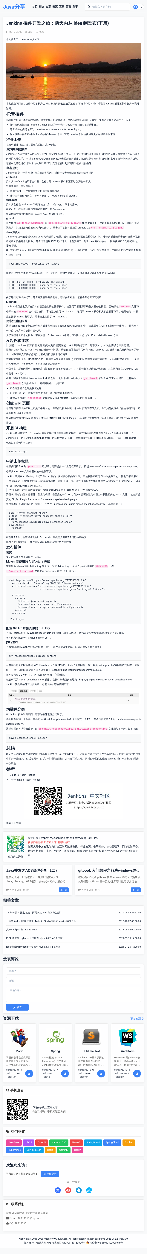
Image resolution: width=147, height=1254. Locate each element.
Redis (50, 1149)
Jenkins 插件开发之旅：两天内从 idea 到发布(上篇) (34, 912)
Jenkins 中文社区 (30, 39)
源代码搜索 (56, 393)
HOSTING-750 (35, 359)
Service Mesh (34, 1149)
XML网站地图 (54, 1242)
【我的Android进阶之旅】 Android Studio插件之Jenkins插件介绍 (41, 921)
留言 (68, 6)
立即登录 (49, 1173)
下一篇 (135, 890)
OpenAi (42, 1142)
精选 (41, 6)
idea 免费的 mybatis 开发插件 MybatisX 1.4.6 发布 (33, 946)
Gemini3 (63, 1149)
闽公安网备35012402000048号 (104, 1242)
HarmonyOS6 (59, 1142)
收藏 (40, 31)
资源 (55, 6)
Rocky (77, 1149)
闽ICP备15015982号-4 (73, 1242)
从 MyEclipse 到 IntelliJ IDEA (21, 929)
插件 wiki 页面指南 (21, 413)
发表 (17, 1007)
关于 (75, 6)
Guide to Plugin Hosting (22, 774)
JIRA (92, 335)
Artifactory (28, 476)
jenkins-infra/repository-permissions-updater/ (114, 466)
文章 (48, 6)
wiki (99, 335)
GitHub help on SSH (38, 637)
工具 (61, 6)
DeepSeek (13, 1142)
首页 (34, 6)
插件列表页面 (25, 714)
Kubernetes (14, 1149)
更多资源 (137, 1018)
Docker (129, 1142)
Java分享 (14, 7)
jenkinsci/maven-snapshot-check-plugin (58, 129)
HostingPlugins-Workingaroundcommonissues (75, 669)
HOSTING (33, 349)
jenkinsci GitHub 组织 (71, 325)
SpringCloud (112, 1142)
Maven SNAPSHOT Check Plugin (58, 418)
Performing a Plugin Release (25, 779)
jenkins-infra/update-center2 (56, 719)
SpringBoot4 (93, 1142)
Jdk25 (28, 1142)
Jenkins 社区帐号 (59, 335)
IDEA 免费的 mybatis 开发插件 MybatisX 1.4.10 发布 (34, 938)
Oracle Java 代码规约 (41, 236)
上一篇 (63, 890)
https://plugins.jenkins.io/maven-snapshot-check (105, 679)
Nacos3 (76, 1142)
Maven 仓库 (111, 335)
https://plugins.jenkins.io (47, 158)
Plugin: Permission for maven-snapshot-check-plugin (48, 499)
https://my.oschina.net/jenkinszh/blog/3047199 (69, 838)
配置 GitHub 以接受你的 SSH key (106, 632)
